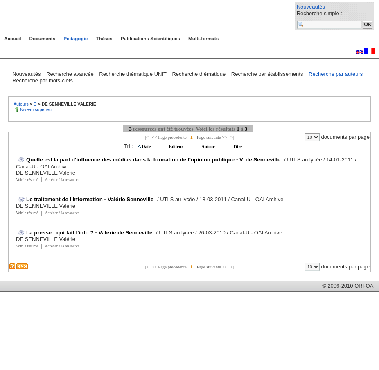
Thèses (104, 38)
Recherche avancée (70, 74)
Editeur (176, 146)
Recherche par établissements (268, 74)
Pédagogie (75, 38)
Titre (237, 146)
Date (147, 146)
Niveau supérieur (36, 109)
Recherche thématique (199, 74)
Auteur (208, 146)
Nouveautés (311, 7)
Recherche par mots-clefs (42, 80)
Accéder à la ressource (62, 180)
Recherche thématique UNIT (133, 74)
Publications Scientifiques (150, 38)
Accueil (12, 38)
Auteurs (22, 104)
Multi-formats (203, 38)
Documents (42, 38)
